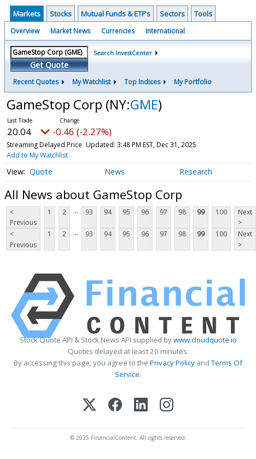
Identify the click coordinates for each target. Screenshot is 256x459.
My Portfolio (193, 81)
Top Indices (142, 81)
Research (195, 171)
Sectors (172, 14)
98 (182, 212)
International (165, 31)
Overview (24, 31)
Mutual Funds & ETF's (115, 14)
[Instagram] (166, 405)
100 (221, 212)
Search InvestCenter (123, 53)
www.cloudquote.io (205, 340)
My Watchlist (91, 81)
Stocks (61, 14)
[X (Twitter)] (89, 405)
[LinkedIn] (141, 405)
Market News (70, 31)
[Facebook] (115, 405)
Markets (26, 14)
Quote (41, 171)
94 (108, 212)
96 (145, 212)
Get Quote (49, 65)
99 (201, 212)
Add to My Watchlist (37, 155)
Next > (245, 217)
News (114, 171)
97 (163, 212)
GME (144, 104)
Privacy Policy (172, 363)
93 (89, 212)
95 (126, 212)
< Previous (23, 217)
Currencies (118, 31)
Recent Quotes (36, 81)
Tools (203, 14)
